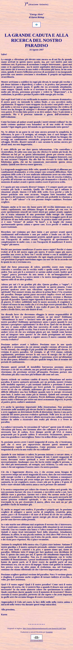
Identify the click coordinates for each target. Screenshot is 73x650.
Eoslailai (49, 632)
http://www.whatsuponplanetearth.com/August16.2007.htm (44, 628)
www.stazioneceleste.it (36, 640)
